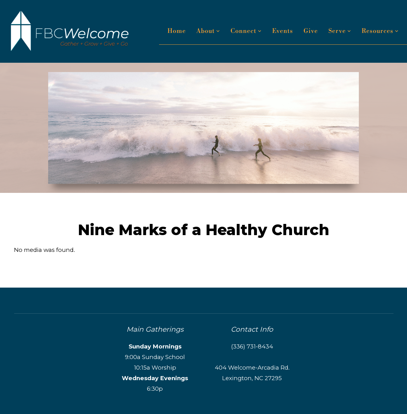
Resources (380, 31)
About (208, 31)
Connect (246, 31)
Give (311, 31)
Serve (339, 31)
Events (282, 31)
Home (176, 31)
